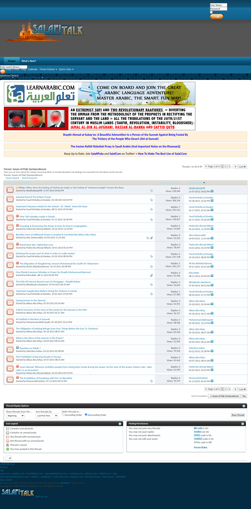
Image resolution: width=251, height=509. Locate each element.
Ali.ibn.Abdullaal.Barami (37, 266)
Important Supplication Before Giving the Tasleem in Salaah (46, 290)
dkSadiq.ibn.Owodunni (37, 284)
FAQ (23, 69)
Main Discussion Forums (27, 77)
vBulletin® (65, 482)
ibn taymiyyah (92, 476)
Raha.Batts (31, 275)
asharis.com (91, 473)
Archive (4, 467)
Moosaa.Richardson (35, 381)
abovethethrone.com (56, 473)
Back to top (41, 496)
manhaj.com (76, 473)
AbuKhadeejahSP (34, 190)
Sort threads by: (44, 411)
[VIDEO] (198, 438)
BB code (198, 428)
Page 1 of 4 (213, 166)
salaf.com (5, 473)
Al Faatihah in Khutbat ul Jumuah (33, 319)
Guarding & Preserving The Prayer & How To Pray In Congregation (53, 225)
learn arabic (6, 479)
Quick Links (65, 69)
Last (242, 166)
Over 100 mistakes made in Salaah (37, 216)
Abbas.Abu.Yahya (34, 303)
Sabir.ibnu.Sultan (34, 351)
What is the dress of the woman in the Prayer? (40, 337)
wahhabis (121, 476)
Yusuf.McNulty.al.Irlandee (38, 200)
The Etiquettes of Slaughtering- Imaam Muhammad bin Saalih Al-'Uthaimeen (59, 263)
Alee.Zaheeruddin (34, 237)
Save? (214, 12)
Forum (11, 61)
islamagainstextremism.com (14, 476)
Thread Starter (21, 182)
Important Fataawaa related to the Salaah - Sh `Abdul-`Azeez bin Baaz (51, 206)
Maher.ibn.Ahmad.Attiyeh (38, 229)
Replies (165, 182)
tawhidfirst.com (35, 473)
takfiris (34, 476)
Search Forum (28, 178)
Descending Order (95, 414)
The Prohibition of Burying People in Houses (38, 356)
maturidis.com (61, 476)
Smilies (197, 431)
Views (174, 182)
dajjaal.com (77, 476)
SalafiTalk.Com (7, 464)
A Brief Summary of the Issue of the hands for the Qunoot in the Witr (51, 309)
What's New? (29, 61)
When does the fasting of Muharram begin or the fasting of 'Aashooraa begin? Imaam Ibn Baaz (75, 187)
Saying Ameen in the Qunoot (30, 300)
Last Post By (197, 182)
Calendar (33, 69)
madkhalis (46, 476)
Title (9, 182)
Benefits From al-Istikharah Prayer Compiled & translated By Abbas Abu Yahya (56, 234)
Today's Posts (12, 69)
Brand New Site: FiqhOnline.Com (36, 244)
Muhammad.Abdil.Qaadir (38, 322)
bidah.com (105, 473)
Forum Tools (11, 178)
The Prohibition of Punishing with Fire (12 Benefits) (46, 378)
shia (115, 473)
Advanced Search (9, 75)
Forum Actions (47, 69)
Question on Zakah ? (30, 348)
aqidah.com (18, 473)
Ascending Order (72, 414)
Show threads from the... (19, 411)
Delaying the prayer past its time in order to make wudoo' (45, 253)
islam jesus (107, 476)
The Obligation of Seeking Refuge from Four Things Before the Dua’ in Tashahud (57, 328)
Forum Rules (200, 447)
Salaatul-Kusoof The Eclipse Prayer (33, 196)
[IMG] (197, 435)
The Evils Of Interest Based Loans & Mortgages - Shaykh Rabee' (48, 281)
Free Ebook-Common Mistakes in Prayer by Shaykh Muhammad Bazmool (53, 272)
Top (244, 396)
